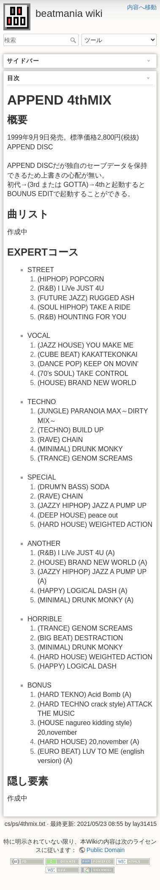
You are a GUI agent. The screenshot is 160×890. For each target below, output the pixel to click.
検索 (74, 40)
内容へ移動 (142, 7)
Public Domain (106, 850)
